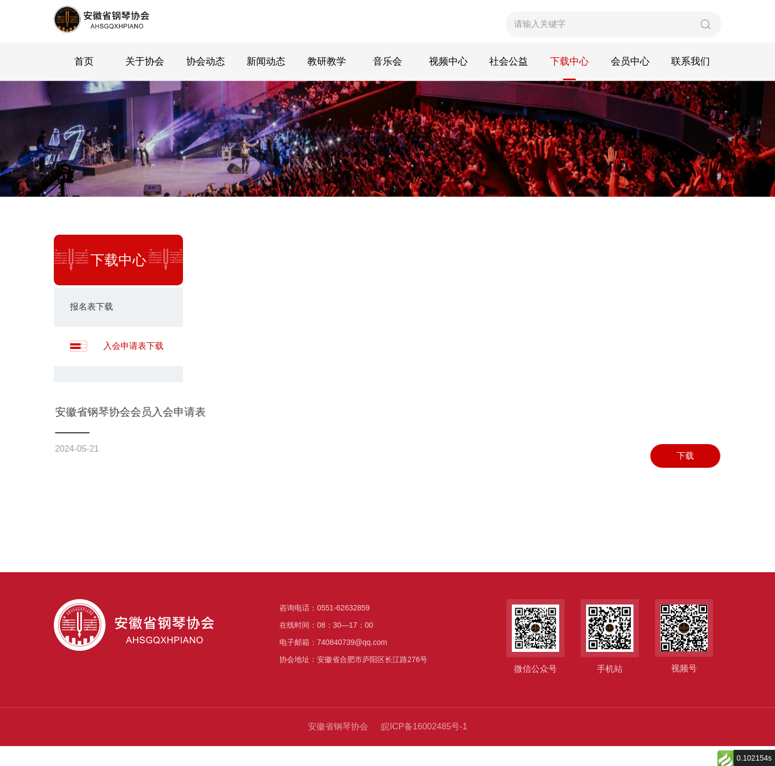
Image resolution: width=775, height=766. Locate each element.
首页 (84, 83)
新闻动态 (265, 83)
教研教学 (326, 83)
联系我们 (690, 83)
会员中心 (630, 83)
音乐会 (387, 83)
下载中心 (569, 83)
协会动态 (205, 83)
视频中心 (448, 83)
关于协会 (144, 83)
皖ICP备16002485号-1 (424, 746)
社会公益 (508, 83)
